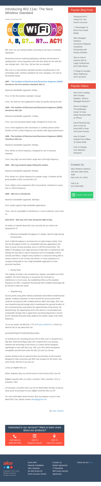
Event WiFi (32, 462)
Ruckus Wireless (44, 324)
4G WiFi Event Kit (35, 471)
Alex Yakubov (58, 411)
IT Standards (57, 468)
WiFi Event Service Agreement (60, 472)
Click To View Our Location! (54, 439)
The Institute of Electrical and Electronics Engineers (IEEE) (37, 81)
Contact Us (57, 462)
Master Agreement (59, 465)
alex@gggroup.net (38, 399)
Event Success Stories (37, 474)
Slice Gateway (34, 468)
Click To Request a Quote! (34, 439)
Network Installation (36, 465)
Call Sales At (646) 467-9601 (15, 439)
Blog (91, 462)
